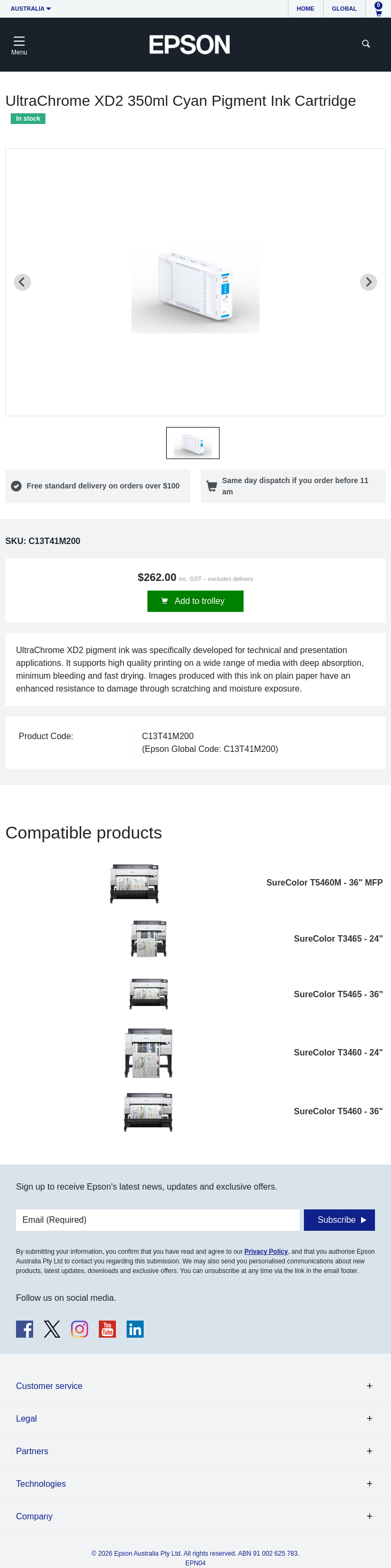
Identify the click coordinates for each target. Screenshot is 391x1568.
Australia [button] (28, 8)
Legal (26, 1418)
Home (306, 8)
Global (344, 8)
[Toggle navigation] (19, 44)
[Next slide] (368, 282)
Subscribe (337, 1219)
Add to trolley (199, 601)
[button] (193, 443)
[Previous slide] (22, 282)
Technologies (41, 1483)
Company (34, 1516)
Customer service (49, 1386)
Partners (32, 1451)
